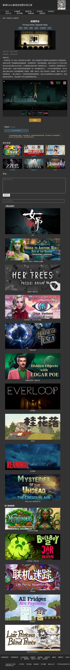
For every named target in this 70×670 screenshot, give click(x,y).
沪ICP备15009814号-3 (63, 664)
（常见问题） (12, 127)
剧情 (31, 28)
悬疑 (36, 28)
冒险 (20, 28)
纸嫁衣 (54, 657)
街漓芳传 (9, 18)
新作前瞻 (20, 13)
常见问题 (28, 664)
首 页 (7, 11)
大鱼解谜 (17, 11)
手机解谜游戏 (14, 657)
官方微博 (43, 664)
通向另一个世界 (35, 659)
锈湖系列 (47, 657)
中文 (49, 28)
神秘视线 (40, 657)
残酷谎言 (60, 657)
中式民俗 (40, 11)
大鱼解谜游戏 (4, 657)
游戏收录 (36, 664)
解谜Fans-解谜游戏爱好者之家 (17, 5)
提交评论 (6, 195)
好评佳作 (51, 11)
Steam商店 (16, 130)
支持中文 (8, 13)
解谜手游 (28, 11)
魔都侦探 (26, 659)
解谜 (26, 28)
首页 (4, 18)
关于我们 (21, 664)
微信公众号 (51, 664)
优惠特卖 (42, 13)
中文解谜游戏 (24, 657)
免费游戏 (31, 13)
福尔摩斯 (45, 659)
